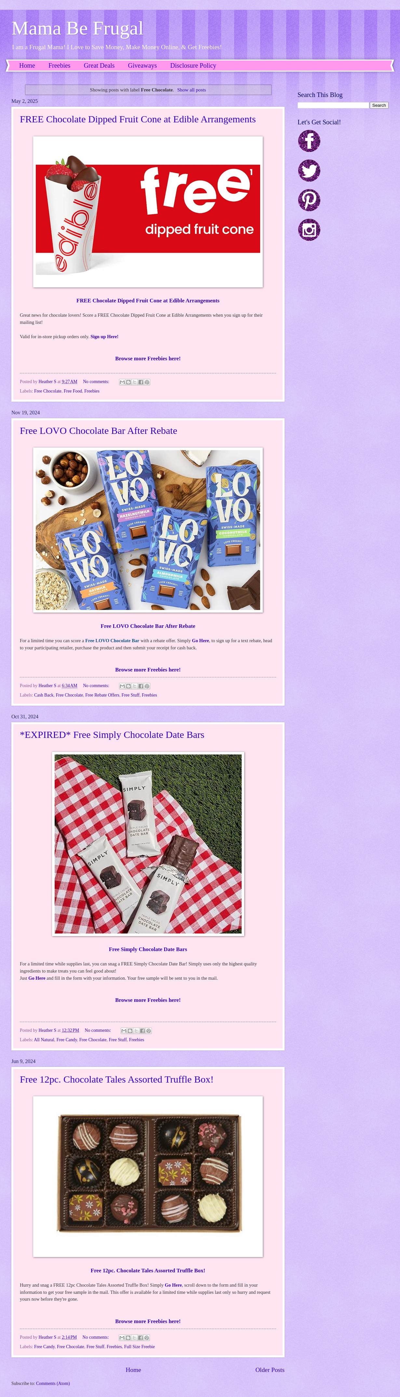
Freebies (59, 65)
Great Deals (99, 65)
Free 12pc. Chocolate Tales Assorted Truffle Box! (117, 1079)
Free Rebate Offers (102, 695)
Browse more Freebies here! (147, 358)
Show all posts (191, 89)
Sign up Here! (104, 336)
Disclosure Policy (193, 65)
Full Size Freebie (139, 1346)
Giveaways (142, 65)
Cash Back (43, 695)
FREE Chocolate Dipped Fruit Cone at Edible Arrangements (138, 119)
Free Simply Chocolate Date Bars (148, 949)
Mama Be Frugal (77, 28)
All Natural (44, 1039)
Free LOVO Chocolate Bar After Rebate (98, 430)
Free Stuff (131, 695)
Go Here (200, 640)
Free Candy (67, 1039)
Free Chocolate (47, 391)
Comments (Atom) (53, 1383)
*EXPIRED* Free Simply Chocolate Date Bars (112, 734)
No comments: (96, 381)
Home (27, 65)
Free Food (73, 391)
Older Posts (270, 1369)
